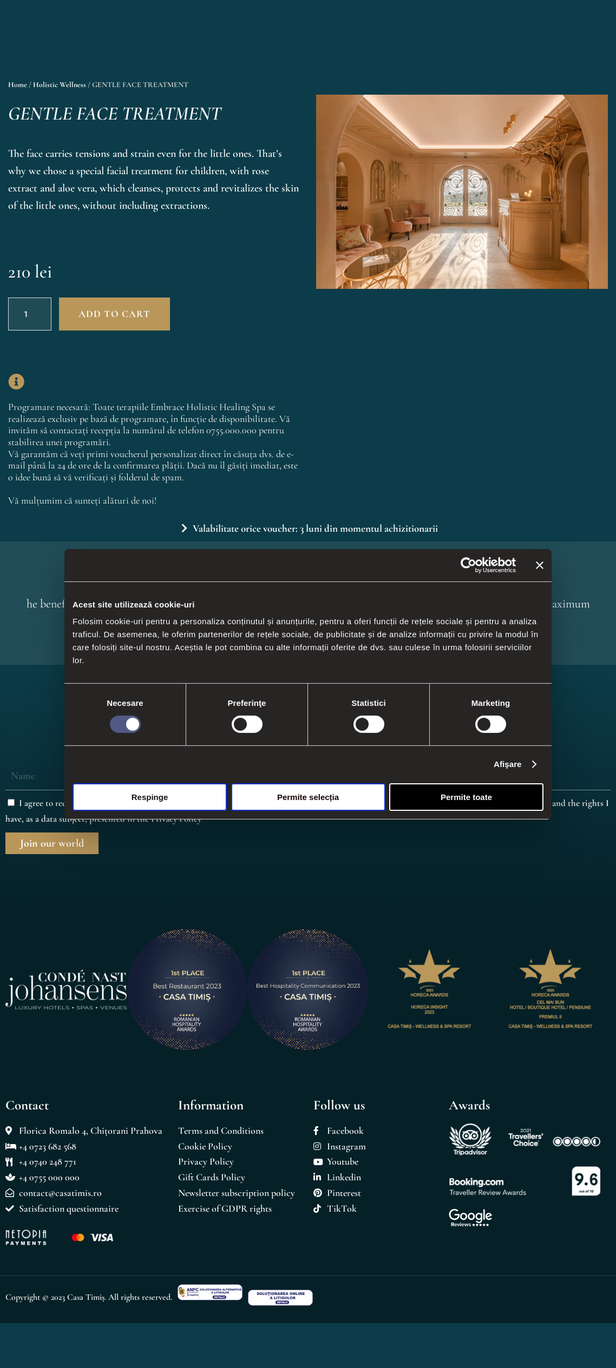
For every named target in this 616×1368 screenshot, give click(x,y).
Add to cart (114, 314)
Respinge (150, 797)
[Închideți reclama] (539, 565)
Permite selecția (308, 797)
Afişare (508, 764)
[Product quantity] (29, 314)
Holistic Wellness (59, 84)
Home (17, 84)
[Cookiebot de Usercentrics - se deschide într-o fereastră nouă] (468, 565)
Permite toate (466, 797)
